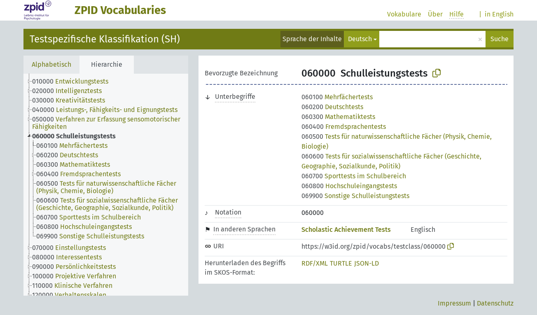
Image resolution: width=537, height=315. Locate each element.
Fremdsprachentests (343, 127)
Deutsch (360, 39)
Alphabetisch (51, 64)
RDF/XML (314, 263)
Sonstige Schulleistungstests (355, 196)
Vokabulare (404, 14)
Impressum (454, 303)
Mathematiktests (338, 117)
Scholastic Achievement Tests (346, 229)
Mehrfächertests (337, 97)
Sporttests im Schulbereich (353, 176)
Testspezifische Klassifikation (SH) (105, 39)
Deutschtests (332, 107)
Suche (499, 39)
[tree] (105, 185)
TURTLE (341, 263)
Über (435, 14)
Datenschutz (495, 303)
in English (499, 14)
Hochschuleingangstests (349, 186)
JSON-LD (366, 263)
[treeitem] (74, 81)
